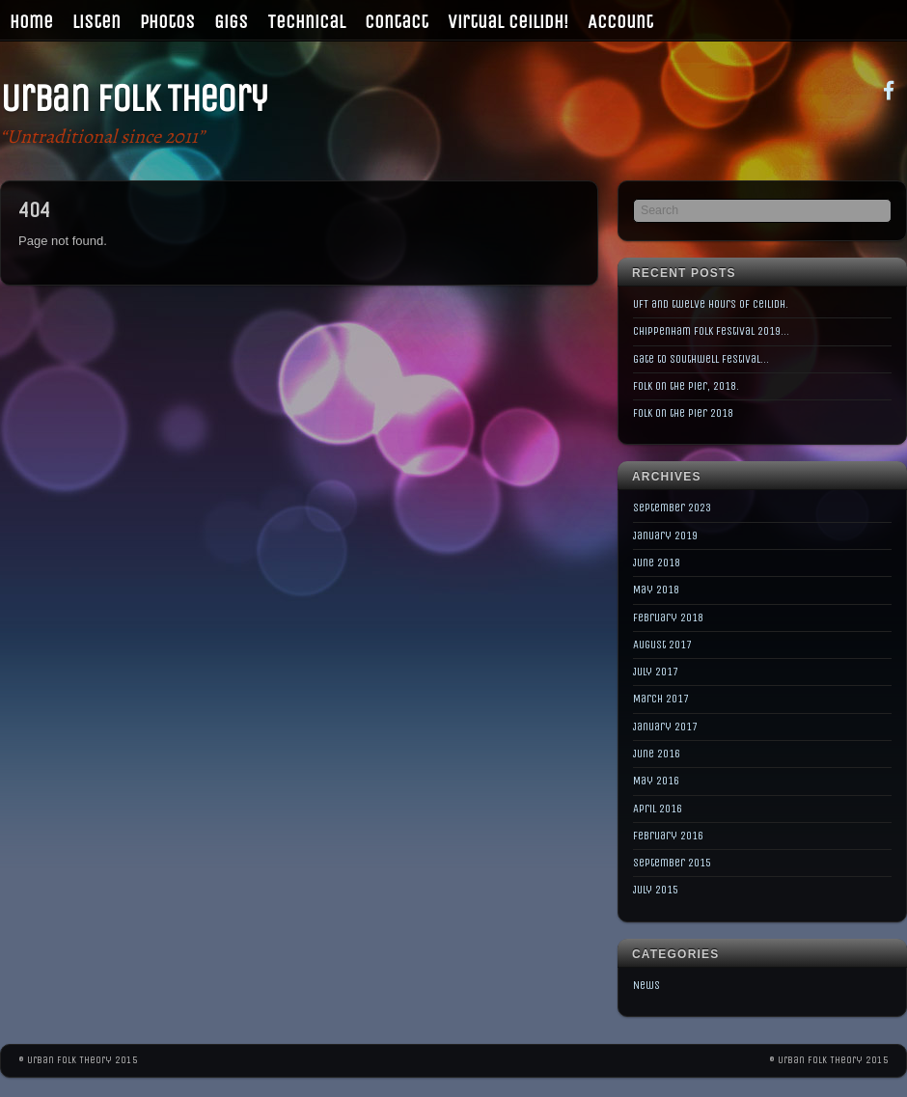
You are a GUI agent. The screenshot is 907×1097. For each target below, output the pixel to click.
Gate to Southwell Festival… (701, 359)
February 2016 (668, 835)
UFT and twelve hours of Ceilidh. (710, 304)
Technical (306, 22)
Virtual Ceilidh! (508, 22)
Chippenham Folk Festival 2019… (711, 331)
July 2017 (655, 671)
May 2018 (656, 589)
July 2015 (655, 889)
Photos (167, 22)
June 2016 (656, 753)
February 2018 (668, 617)
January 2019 (665, 535)
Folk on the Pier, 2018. (686, 386)
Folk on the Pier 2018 (683, 413)
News (646, 985)
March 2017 (661, 698)
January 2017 (665, 726)
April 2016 (657, 808)
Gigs (231, 22)
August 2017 (662, 644)
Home (31, 22)
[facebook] (888, 89)
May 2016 (656, 780)
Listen (96, 22)
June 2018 (656, 562)
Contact (396, 22)
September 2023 (672, 507)
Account (620, 22)
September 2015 (672, 862)
